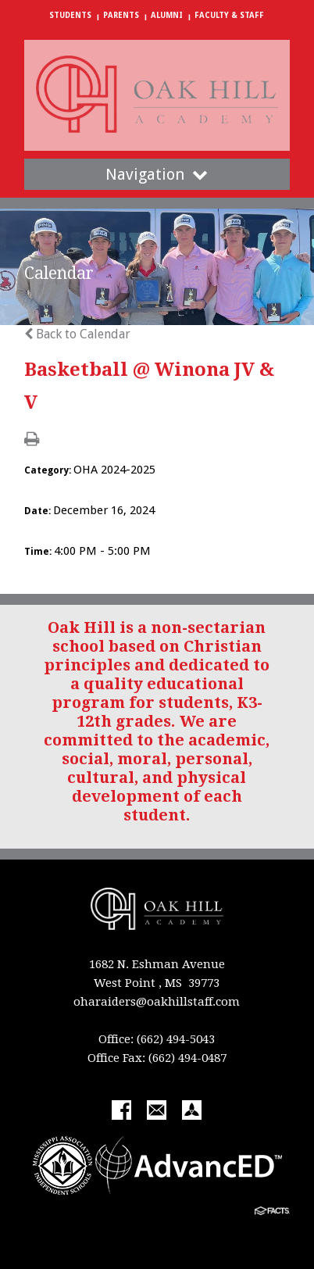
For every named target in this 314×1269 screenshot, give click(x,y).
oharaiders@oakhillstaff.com (156, 1002)
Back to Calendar (77, 334)
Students (70, 15)
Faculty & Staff (229, 15)
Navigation (156, 174)
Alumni (167, 15)
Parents (121, 15)
